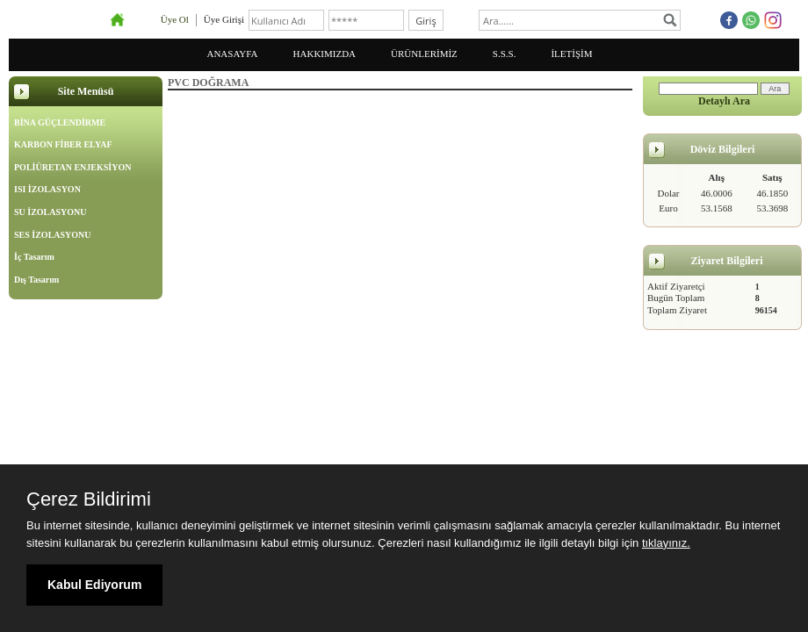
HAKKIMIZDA (325, 53)
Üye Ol (175, 19)
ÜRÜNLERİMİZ (424, 53)
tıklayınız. (666, 542)
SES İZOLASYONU (52, 235)
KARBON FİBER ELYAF (63, 144)
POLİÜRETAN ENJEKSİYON (72, 167)
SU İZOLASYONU (50, 212)
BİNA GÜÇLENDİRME (59, 122)
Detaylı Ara (724, 101)
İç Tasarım (34, 257)
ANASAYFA (231, 53)
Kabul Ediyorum (94, 585)
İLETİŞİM (571, 53)
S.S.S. (504, 53)
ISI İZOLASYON (47, 189)
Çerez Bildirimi (88, 499)
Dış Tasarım (36, 279)
